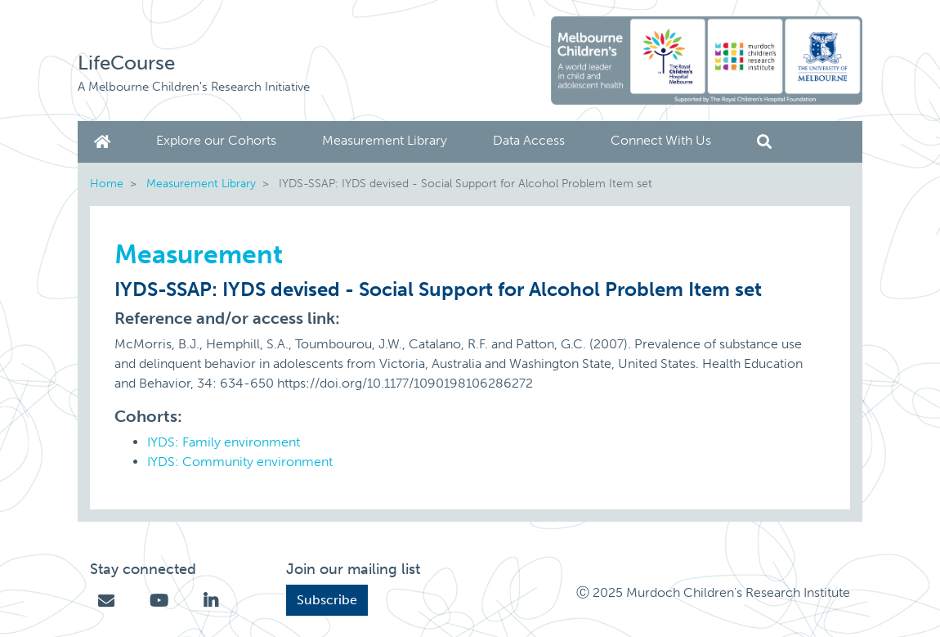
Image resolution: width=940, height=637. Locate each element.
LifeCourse (126, 62)
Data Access (529, 140)
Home (105, 142)
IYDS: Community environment (240, 461)
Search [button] (764, 142)
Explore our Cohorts (216, 140)
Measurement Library (384, 140)
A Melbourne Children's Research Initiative (194, 86)
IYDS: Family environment (223, 442)
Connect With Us (661, 140)
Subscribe (327, 600)
